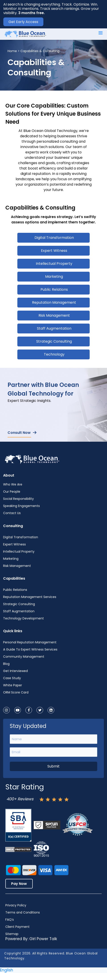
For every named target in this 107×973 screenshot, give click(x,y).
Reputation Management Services (29, 597)
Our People (11, 491)
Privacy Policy (15, 905)
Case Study (12, 678)
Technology (54, 354)
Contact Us (12, 513)
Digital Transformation (54, 237)
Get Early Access (23, 21)
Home (12, 51)
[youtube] (17, 710)
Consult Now (22, 432)
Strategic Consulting (54, 341)
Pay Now (19, 883)
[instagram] (6, 710)
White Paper (12, 685)
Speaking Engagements (21, 506)
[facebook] (28, 710)
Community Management (23, 656)
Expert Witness (54, 250)
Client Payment (17, 926)
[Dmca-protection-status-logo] (18, 849)
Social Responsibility (18, 498)
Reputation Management (54, 302)
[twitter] (39, 710)
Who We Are (12, 484)
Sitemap (11, 934)
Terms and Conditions (22, 912)
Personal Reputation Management (30, 642)
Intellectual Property (54, 263)
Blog (6, 663)
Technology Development (23, 618)
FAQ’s (9, 919)
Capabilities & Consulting (39, 51)
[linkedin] (51, 710)
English (6, 970)
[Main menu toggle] (100, 33)
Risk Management (54, 315)
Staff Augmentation (54, 328)
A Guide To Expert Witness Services (30, 649)
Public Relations (54, 289)
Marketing (54, 276)
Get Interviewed (15, 671)
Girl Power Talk (43, 938)
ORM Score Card (15, 692)
